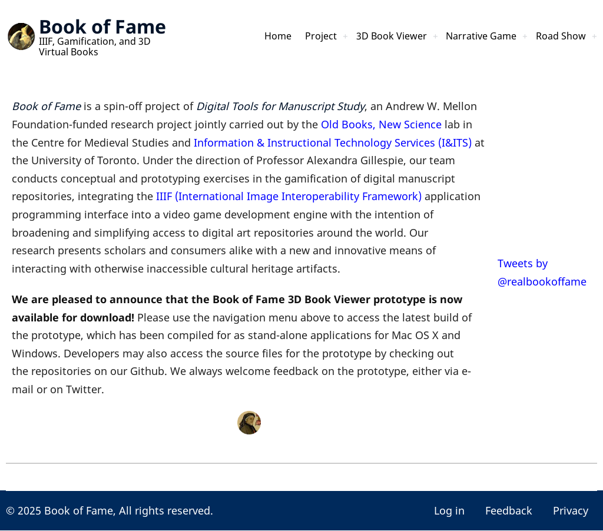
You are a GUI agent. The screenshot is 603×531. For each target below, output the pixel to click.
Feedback (508, 510)
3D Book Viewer (372, 36)
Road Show (557, 36)
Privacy (570, 510)
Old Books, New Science (381, 124)
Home (249, 36)
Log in (449, 510)
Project (295, 36)
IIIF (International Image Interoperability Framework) (289, 196)
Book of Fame (102, 26)
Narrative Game (470, 36)
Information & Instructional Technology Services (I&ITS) (333, 142)
